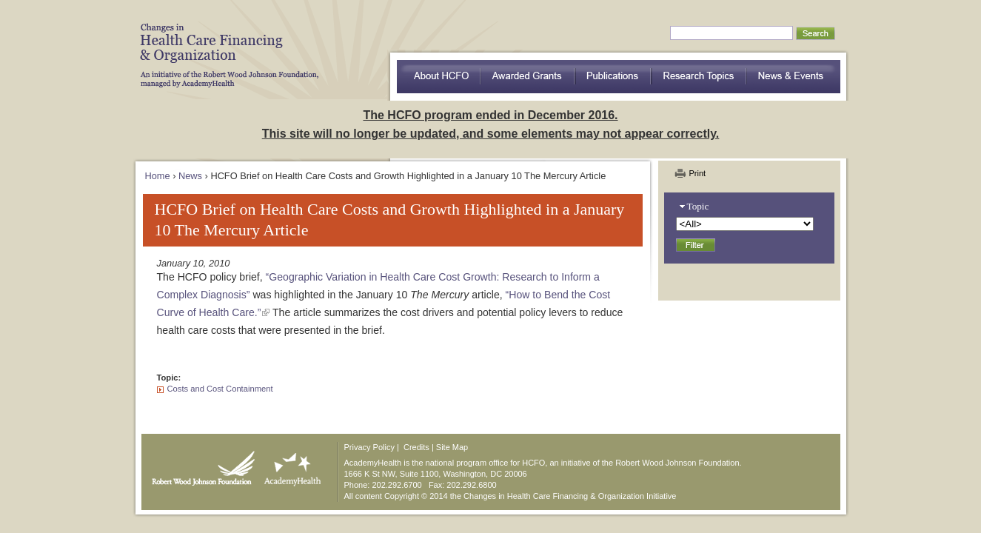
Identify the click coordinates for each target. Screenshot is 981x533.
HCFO (224, 44)
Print (697, 173)
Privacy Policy (369, 447)
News (190, 175)
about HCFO (439, 76)
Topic (698, 206)
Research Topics (699, 76)
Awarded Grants (528, 76)
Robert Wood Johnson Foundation (199, 465)
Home (157, 175)
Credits (416, 447)
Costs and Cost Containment (220, 388)
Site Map (452, 447)
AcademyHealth (289, 465)
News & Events (793, 76)
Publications (613, 76)
